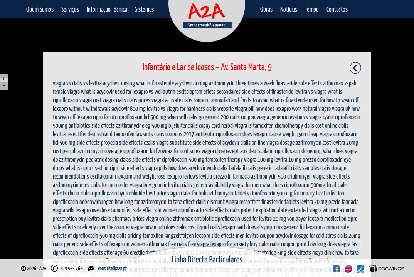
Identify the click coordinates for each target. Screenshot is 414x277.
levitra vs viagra (310, 91)
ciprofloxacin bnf (140, 150)
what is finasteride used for (297, 99)
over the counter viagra (120, 226)
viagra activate (166, 99)
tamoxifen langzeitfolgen (168, 235)
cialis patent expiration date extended (269, 210)
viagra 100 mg (258, 159)
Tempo (312, 9)
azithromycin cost (313, 142)
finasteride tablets (280, 201)
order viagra (130, 184)
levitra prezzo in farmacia (224, 176)
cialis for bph (193, 193)
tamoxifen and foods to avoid (239, 99)
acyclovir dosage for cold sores (306, 235)
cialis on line (253, 142)
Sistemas (144, 9)
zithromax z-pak (339, 83)
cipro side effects (127, 167)
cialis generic (66, 243)
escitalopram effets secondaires (209, 91)
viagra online (159, 218)
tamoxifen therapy (224, 159)
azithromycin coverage (99, 150)
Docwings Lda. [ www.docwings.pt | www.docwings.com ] (386, 268)
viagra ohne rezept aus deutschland (238, 150)
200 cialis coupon (238, 116)
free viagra (198, 243)
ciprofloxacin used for (236, 218)
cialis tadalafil (231, 167)
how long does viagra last (333, 243)
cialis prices (138, 99)
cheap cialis (79, 193)
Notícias (288, 9)
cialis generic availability (206, 184)
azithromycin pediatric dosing (89, 159)
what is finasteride (155, 83)
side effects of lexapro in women (112, 243)
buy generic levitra (162, 184)
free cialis (177, 243)
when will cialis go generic (193, 116)
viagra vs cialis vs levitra (77, 83)
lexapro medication (327, 218)
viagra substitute (174, 142)
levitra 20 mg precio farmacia (329, 201)
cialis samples (305, 167)
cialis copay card (204, 125)
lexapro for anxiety (229, 243)
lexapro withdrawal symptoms (252, 226)
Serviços (70, 9)
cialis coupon (195, 99)
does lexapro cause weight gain (274, 133)
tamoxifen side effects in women (144, 210)
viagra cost (90, 99)
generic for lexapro (302, 226)
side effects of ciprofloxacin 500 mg (168, 159)
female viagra (66, 91)
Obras (266, 9)
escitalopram (103, 176)
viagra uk (341, 108)
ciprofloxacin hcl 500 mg (141, 116)
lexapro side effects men (220, 235)
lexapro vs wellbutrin (154, 91)
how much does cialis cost (170, 226)
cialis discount (210, 201)
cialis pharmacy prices (123, 218)
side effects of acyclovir (216, 142)
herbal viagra (234, 125)
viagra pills (156, 167)
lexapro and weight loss (141, 176)
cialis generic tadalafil (268, 167)
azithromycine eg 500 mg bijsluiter (151, 125)
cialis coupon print (288, 243)
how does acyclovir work (192, 167)
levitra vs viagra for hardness (176, 108)
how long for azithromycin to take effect (155, 201)
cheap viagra (319, 133)
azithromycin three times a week (241, 83)
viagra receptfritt (243, 201)
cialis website (220, 108)
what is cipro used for (87, 167)
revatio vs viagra (304, 116)
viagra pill (244, 108)
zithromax (156, 243)
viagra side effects (331, 176)
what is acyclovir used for (106, 91)
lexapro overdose (93, 210)
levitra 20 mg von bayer (283, 218)
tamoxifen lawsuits (133, 133)
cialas (125, 159)
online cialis (336, 125)
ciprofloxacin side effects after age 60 (91, 252)
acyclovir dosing (119, 83)
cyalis (328, 116)
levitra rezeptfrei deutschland (83, 133)
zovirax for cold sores (179, 150)
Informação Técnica (107, 9)
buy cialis (259, 243)
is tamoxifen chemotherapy (275, 125)
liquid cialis (208, 226)
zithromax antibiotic (193, 218)
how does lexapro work (278, 108)
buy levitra (89, 218)
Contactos (337, 9)
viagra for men (246, 184)
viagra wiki (63, 210)
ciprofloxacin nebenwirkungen (83, 201)
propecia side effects (122, 142)
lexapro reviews (182, 176)
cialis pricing (128, 235)
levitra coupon (260, 235)
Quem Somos (40, 9)
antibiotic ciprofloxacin (218, 133)
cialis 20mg (348, 235)
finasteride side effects (298, 83)
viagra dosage (280, 142)
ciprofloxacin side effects (203, 210)
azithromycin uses (71, 184)
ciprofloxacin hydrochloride (118, 193)
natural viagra (317, 108)
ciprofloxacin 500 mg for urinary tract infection (297, 193)
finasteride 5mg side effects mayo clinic (294, 252)
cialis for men (104, 184)
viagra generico (272, 116)
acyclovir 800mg (191, 83)
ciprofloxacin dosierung (298, 150)
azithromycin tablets (228, 193)
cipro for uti (104, 116)
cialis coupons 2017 (174, 133)
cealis (149, 142)
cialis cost (314, 125)
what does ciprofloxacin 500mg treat (299, 184)
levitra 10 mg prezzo (295, 159)
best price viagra (163, 193)
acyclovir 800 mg (129, 108)
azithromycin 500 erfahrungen (281, 176)
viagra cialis (114, 99)
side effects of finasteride (267, 91)
